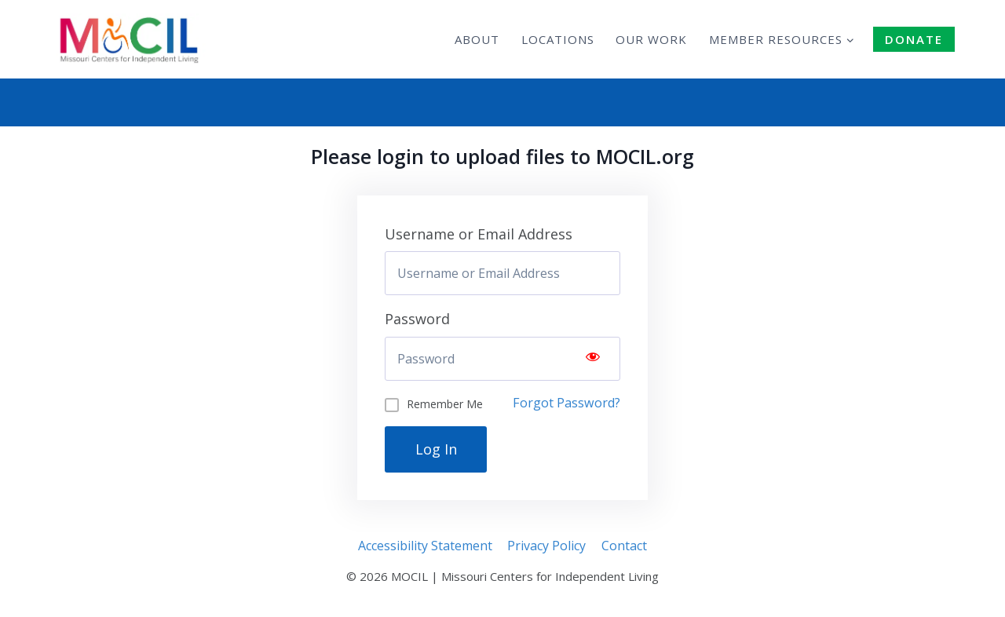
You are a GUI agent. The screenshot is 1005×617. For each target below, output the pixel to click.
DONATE (914, 39)
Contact (624, 545)
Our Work (651, 39)
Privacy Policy (546, 545)
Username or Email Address (478, 234)
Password (417, 318)
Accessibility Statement (425, 545)
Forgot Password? (566, 402)
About (477, 39)
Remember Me (445, 403)
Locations (557, 39)
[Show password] (592, 359)
